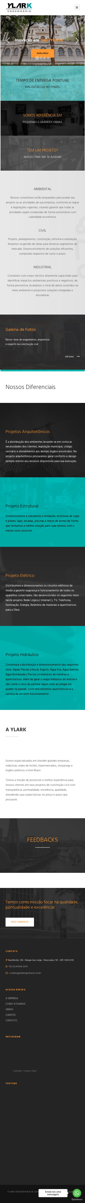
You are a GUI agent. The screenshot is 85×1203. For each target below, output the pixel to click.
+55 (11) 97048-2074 (18, 966)
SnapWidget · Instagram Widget (25, 1071)
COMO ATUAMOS (15, 1004)
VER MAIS (72, 357)
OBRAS (9, 1010)
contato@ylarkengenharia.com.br (25, 973)
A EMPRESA (12, 998)
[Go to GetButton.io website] (77, 1199)
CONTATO (11, 1021)
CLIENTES (11, 1015)
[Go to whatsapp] (77, 1193)
